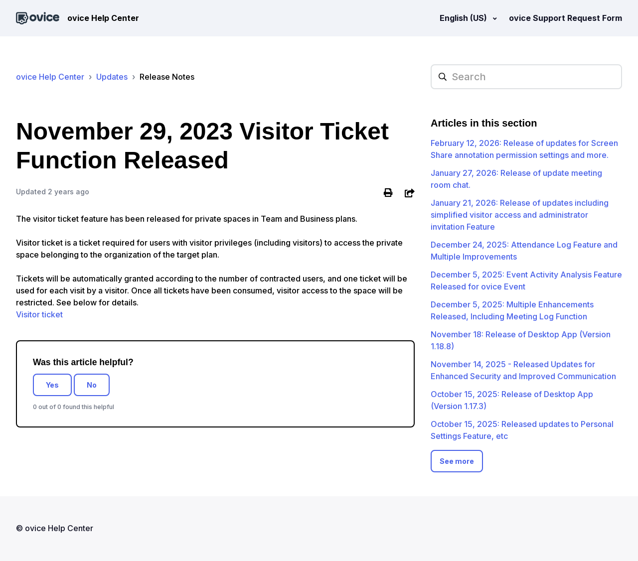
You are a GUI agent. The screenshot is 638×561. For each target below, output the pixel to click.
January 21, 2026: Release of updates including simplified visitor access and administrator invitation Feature (520, 215)
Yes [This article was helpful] (52, 385)
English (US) (464, 18)
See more (457, 461)
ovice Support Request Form (565, 18)
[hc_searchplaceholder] (526, 76)
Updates (112, 77)
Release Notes (167, 77)
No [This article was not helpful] (92, 385)
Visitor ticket (39, 314)
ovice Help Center (50, 77)
